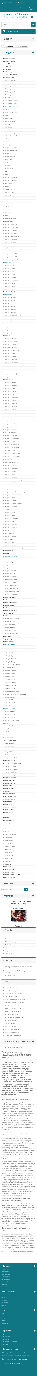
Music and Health (10, 855)
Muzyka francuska (10, 327)
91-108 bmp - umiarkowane (13, 98)
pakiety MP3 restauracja (12, 650)
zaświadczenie (9, 726)
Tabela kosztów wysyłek (12, 942)
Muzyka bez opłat (8, 72)
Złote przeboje (9, 213)
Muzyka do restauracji (11, 988)
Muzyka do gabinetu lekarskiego (14, 548)
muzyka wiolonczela (10, 570)
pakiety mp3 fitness (10, 670)
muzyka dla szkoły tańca (12, 465)
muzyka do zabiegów (11, 385)
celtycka (7, 207)
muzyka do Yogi (9, 265)
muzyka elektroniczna (11, 147)
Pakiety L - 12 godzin (11, 772)
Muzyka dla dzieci (8, 608)
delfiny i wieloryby (10, 627)
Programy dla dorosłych (10, 796)
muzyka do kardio (10, 286)
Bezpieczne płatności (11, 951)
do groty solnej (9, 539)
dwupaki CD (8, 752)
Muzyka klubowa (8, 600)
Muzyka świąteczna (9, 820)
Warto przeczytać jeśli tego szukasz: (17, 1041)
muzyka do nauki (10, 353)
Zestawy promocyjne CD (10, 74)
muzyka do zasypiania (11, 227)
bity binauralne (9, 248)
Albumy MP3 (7, 66)
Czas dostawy (5, 1274)
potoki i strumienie (10, 624)
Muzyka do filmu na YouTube (11, 874)
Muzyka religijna (8, 812)
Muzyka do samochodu (10, 610)
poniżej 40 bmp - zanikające (13, 83)
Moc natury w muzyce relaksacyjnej (15, 991)
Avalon (7, 831)
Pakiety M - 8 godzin (11, 769)
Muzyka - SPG (7, 785)
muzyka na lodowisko (11, 500)
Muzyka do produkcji (9, 780)
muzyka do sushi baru (11, 406)
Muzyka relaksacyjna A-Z (10, 58)
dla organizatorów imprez (12, 462)
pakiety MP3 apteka (10, 688)
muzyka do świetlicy (10, 521)
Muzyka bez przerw (8, 788)
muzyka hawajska (10, 306)
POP (6, 162)
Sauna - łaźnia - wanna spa (13, 1008)
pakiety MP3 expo (10, 676)
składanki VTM (9, 700)
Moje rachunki (5, 1336)
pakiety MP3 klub (10, 673)
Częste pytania (9, 953)
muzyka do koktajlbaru (11, 486)
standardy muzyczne (11, 201)
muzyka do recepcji (10, 391)
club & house (8, 127)
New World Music (10, 846)
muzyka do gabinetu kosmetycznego (15, 492)
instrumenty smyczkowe (12, 591)
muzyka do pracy (10, 368)
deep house (8, 183)
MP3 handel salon (10, 679)
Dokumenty (4, 1282)
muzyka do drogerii (10, 471)
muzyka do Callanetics (11, 280)
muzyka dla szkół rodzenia (12, 453)
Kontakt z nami (31, 8)
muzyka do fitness (10, 274)
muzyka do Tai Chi (10, 289)
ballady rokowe (9, 139)
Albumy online (7, 69)
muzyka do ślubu (10, 714)
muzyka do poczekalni (11, 397)
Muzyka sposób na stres (12, 1032)
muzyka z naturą (9, 192)
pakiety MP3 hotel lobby (12, 647)
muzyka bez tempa (10, 80)
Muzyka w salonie (10, 1005)
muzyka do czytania (10, 338)
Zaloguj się (23, 7)
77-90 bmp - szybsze (11, 95)
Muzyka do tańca (10, 377)
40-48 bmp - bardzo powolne (13, 86)
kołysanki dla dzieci (10, 218)
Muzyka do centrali (8, 872)
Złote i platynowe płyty (9, 740)
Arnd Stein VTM (9, 840)
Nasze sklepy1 (5, 1287)
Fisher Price (8, 852)
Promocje (4, 1284)
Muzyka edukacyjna (9, 799)
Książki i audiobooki (9, 877)
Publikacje (7, 982)
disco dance (8, 165)
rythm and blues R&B (11, 136)
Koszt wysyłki (5, 1276)
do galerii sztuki (9, 459)
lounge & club (9, 118)
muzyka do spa (9, 394)
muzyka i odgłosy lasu (11, 633)
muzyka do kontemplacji (12, 350)
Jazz (6, 215)
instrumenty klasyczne (11, 588)
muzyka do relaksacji (11, 239)
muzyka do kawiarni (10, 400)
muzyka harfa (9, 568)
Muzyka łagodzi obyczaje (12, 1029)
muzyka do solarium (10, 424)
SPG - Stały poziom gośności (13, 993)
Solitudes (7, 829)
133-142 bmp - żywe (11, 103)
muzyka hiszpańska (10, 309)
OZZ (2, 1313)
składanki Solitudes (10, 703)
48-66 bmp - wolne (10, 89)
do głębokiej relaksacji (11, 245)
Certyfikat (4, 1297)
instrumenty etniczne (11, 585)
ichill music (8, 826)
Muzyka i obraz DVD (11, 758)
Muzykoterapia (7, 801)
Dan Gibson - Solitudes (11, 996)
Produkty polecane (8, 869)
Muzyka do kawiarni (10, 1020)
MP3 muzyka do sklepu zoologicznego (16, 694)
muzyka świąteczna (10, 711)
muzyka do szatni (10, 512)
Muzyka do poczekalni (9, 807)
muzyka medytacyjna (11, 180)
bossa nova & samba (11, 112)
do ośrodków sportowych (12, 444)
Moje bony (4, 1344)
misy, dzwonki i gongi (11, 579)
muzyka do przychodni (11, 524)
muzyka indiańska (10, 330)
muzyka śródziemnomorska (13, 315)
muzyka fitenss (9, 168)
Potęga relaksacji (10, 1023)
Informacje (7, 930)
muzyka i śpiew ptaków (11, 621)
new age (7, 124)
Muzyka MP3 (7, 817)
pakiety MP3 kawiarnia (11, 653)
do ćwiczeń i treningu (11, 347)
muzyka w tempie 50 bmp (12, 257)
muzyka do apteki (10, 474)
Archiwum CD (7, 864)
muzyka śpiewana (10, 195)
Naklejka (4, 1300)
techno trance (9, 159)
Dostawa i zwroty (10, 945)
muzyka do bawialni (10, 530)
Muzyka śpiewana (8, 553)
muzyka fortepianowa (11, 562)
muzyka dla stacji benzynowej (13, 495)
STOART (4, 1318)
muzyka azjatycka (10, 300)
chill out (7, 109)
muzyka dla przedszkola (12, 447)
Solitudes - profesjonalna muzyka (14, 1002)
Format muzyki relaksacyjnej (13, 1035)
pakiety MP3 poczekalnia (12, 656)
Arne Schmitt (8, 858)
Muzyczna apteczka (10, 1026)
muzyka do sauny (10, 542)
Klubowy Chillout (8, 809)
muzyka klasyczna (10, 156)
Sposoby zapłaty (6, 1279)
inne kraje (8, 324)
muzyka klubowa (10, 130)
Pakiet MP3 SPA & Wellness (13, 664)
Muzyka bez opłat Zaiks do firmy (14, 1047)
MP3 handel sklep (10, 667)
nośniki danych (9, 737)
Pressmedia (8, 837)
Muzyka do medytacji (9, 641)
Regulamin (4, 1269)
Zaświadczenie (5, 1295)
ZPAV (3, 1321)
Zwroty (3, 1305)
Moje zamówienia (6, 1334)
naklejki (7, 732)
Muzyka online (7, 804)
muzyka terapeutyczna (11, 224)
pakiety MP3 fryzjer (10, 662)
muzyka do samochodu (11, 344)
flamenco (7, 174)
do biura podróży (10, 533)
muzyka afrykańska (10, 297)
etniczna (7, 198)
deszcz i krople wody (11, 630)
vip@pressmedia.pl (14, 1363)
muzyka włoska (9, 318)
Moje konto (6, 1331)
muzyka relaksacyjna (11, 150)
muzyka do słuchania (11, 341)
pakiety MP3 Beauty (10, 659)
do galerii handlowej (10, 432)
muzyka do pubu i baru (11, 435)
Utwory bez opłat (8, 613)
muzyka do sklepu (10, 421)
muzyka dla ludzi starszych (12, 456)
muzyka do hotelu (10, 388)
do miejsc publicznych (11, 450)
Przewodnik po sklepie (11, 936)
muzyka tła (8, 153)
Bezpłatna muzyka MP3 (10, 778)
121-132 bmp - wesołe (11, 100)
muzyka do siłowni (10, 441)
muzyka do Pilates (10, 268)
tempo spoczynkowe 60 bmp (13, 260)
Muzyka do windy (10, 509)
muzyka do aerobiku (10, 283)
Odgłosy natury (7, 639)
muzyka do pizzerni (10, 409)
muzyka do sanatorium (11, 477)
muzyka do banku (10, 497)
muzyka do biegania (10, 277)
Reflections (8, 849)
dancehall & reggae (10, 133)
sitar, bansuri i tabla (10, 582)
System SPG (5, 1323)
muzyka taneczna (10, 121)
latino (6, 115)
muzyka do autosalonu (11, 468)
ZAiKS (3, 1315)
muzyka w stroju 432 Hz (12, 254)
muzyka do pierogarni (11, 412)
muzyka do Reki (9, 271)
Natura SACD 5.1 (8, 636)
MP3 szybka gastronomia (12, 691)
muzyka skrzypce (10, 573)
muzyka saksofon (10, 565)
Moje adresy (5, 1339)
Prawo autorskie (6, 1326)
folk (6, 171)
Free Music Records (10, 834)
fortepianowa (8, 210)
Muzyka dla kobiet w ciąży (10, 602)
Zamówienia (5, 1271)
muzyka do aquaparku (11, 518)
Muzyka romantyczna (9, 597)
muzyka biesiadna (10, 717)
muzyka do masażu (10, 382)
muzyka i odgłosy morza (12, 618)
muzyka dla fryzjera (10, 427)
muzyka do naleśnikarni (11, 415)
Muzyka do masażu (8, 605)
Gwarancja (4, 1302)
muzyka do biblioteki (11, 527)
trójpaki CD (8, 749)
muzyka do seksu (10, 371)
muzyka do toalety (10, 515)
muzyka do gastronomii (11, 489)
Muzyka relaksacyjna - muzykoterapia (15, 999)
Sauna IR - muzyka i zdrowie (13, 1011)
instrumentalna (9, 204)
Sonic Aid (7, 861)
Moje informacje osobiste (9, 1341)
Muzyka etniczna (8, 550)
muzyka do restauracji (11, 403)
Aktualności (7, 960)
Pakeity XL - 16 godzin (11, 775)
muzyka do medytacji (11, 359)
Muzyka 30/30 (7, 791)
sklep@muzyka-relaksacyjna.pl (20, 3)
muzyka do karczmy (10, 545)
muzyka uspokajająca (11, 242)
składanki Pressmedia (11, 706)
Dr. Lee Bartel (9, 843)
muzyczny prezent (10, 746)
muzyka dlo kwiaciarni (11, 429)
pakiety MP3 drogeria (11, 685)
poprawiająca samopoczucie (13, 236)
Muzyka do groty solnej (11, 1014)
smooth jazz (8, 145)
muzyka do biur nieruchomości (13, 503)
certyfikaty (8, 729)
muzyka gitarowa (10, 559)
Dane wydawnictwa (10, 939)
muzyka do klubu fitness (12, 438)
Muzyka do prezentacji (9, 783)
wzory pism (8, 735)
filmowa (7, 186)
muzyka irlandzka (10, 303)
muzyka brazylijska (10, 312)
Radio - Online (7, 866)
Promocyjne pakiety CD (10, 760)
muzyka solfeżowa (10, 251)
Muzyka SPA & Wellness (10, 292)
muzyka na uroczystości (12, 720)
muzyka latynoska (10, 321)
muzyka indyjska (9, 333)
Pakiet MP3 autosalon (11, 682)
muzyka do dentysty (10, 536)
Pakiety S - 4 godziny (11, 766)
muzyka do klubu (10, 418)
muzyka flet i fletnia (10, 576)
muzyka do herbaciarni (11, 483)
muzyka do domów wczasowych (14, 480)
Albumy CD (6, 64)
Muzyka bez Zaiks (10, 975)
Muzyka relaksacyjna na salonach (14, 1017)
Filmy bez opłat (7, 815)
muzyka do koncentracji (11, 230)
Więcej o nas (8, 948)
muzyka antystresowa (11, 233)
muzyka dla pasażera (11, 506)
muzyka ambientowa (11, 177)
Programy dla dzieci (9, 793)
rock (6, 142)
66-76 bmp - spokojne (11, 92)
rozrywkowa (8, 189)
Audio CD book (9, 755)
